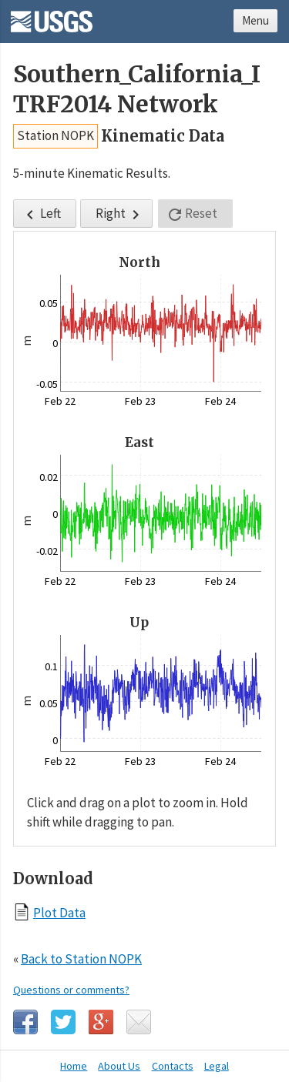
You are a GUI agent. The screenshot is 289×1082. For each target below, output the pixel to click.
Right (120, 214)
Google (101, 1022)
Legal (216, 1066)
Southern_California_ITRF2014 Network (136, 89)
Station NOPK (55, 135)
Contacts (172, 1066)
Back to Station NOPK (81, 958)
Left (41, 214)
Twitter (63, 1022)
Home (73, 1066)
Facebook (25, 1022)
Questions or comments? (71, 990)
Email (138, 1022)
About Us (119, 1066)
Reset (191, 214)
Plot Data (59, 912)
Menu (255, 20)
